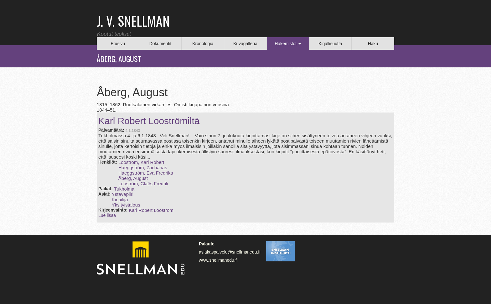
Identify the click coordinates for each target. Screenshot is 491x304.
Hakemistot (288, 43)
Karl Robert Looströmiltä (148, 121)
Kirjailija (120, 199)
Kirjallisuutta (330, 43)
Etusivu (118, 43)
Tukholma (124, 188)
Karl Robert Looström (151, 210)
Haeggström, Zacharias (142, 167)
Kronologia (202, 43)
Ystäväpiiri (122, 194)
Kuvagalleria (245, 43)
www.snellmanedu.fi (218, 260)
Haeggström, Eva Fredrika (145, 173)
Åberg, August (133, 178)
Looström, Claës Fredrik (143, 183)
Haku (373, 43)
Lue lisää (107, 215)
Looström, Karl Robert (141, 162)
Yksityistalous (126, 204)
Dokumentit (160, 43)
